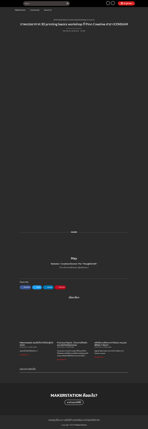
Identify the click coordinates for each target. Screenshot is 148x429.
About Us (48, 10)
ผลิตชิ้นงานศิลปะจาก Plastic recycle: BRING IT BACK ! (110, 344)
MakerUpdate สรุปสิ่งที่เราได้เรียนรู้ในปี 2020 (36, 344)
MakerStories (20, 10)
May (74, 258)
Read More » (25, 354)
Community (34, 10)
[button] (126, 3)
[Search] (67, 3)
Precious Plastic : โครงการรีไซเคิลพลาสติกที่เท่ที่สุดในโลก (72, 344)
